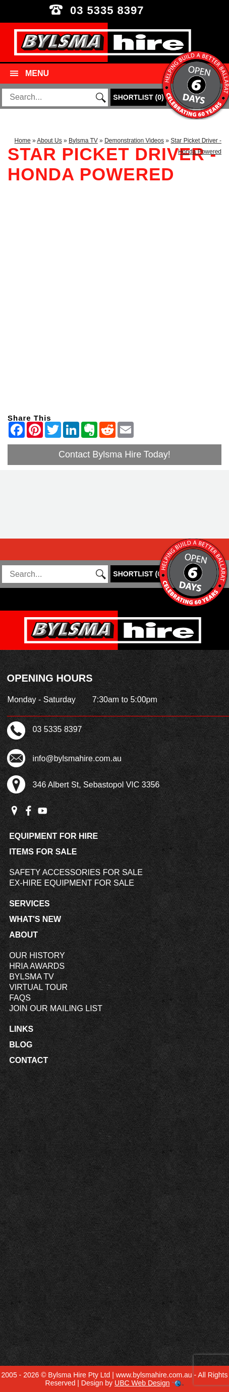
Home (23, 140)
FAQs (20, 997)
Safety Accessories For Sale (76, 872)
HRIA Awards (37, 966)
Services (29, 903)
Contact (28, 1060)
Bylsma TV (83, 140)
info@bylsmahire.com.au (77, 758)
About (23, 935)
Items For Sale (43, 851)
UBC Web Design (142, 1383)
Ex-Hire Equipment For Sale (71, 883)
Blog (20, 1044)
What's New (35, 919)
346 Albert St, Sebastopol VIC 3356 (96, 784)
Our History (37, 955)
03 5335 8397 (114, 10)
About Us (49, 140)
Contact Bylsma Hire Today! (114, 454)
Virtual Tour (38, 987)
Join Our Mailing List (55, 1008)
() (138, 97)
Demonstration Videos (134, 140)
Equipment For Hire (53, 836)
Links (21, 1029)
